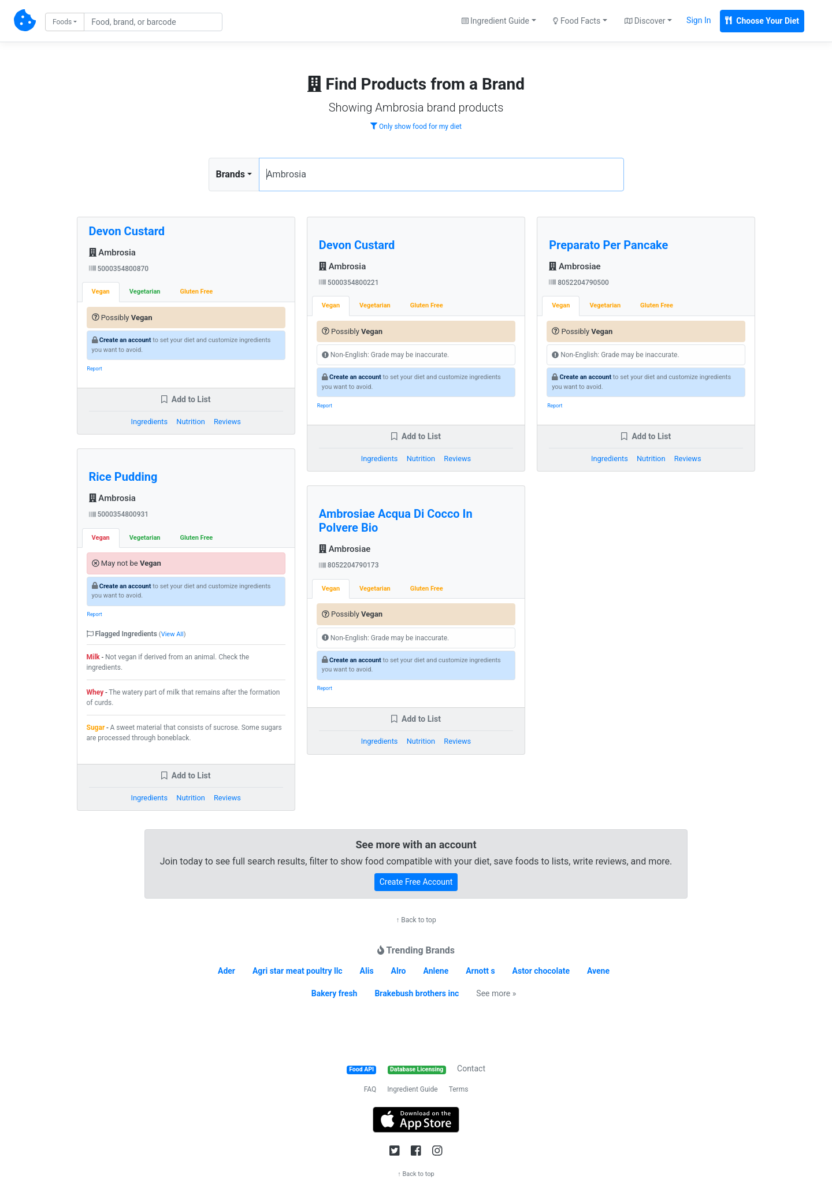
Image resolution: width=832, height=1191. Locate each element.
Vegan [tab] (101, 291)
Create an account (125, 340)
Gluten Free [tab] (196, 291)
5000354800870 (119, 269)
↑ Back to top (416, 920)
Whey (95, 692)
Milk (93, 657)
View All (172, 634)
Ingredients (149, 421)
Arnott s (480, 970)
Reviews (227, 421)
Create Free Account (416, 881)
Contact (471, 1068)
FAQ (370, 1089)
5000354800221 (349, 283)
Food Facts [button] (576, 20)
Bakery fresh (334, 993)
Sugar (96, 727)
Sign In (698, 20)
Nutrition (190, 421)
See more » (496, 993)
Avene (598, 970)
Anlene (436, 970)
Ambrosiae (344, 549)
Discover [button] (645, 20)
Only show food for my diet (416, 127)
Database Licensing (416, 1069)
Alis (367, 970)
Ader (226, 970)
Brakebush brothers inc (416, 993)
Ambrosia (112, 252)
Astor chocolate (541, 970)
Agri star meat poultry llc (297, 970)
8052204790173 (349, 565)
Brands (231, 174)
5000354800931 (119, 514)
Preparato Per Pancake (608, 245)
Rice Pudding (123, 477)
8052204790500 (579, 283)
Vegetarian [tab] (145, 291)
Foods (62, 22)
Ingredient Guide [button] (495, 20)
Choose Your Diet (762, 20)
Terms (459, 1089)
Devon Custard (127, 231)
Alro (398, 970)
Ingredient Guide (412, 1089)
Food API (361, 1069)
